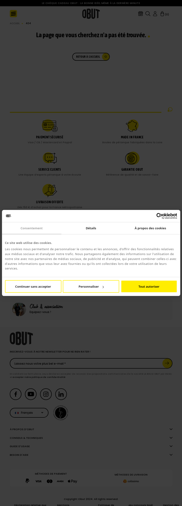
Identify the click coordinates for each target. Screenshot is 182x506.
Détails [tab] (91, 228)
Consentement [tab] (32, 228)
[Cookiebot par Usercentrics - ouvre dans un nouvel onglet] (156, 216)
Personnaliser (91, 286)
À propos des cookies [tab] (150, 228)
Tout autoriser (148, 286)
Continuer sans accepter (33, 286)
